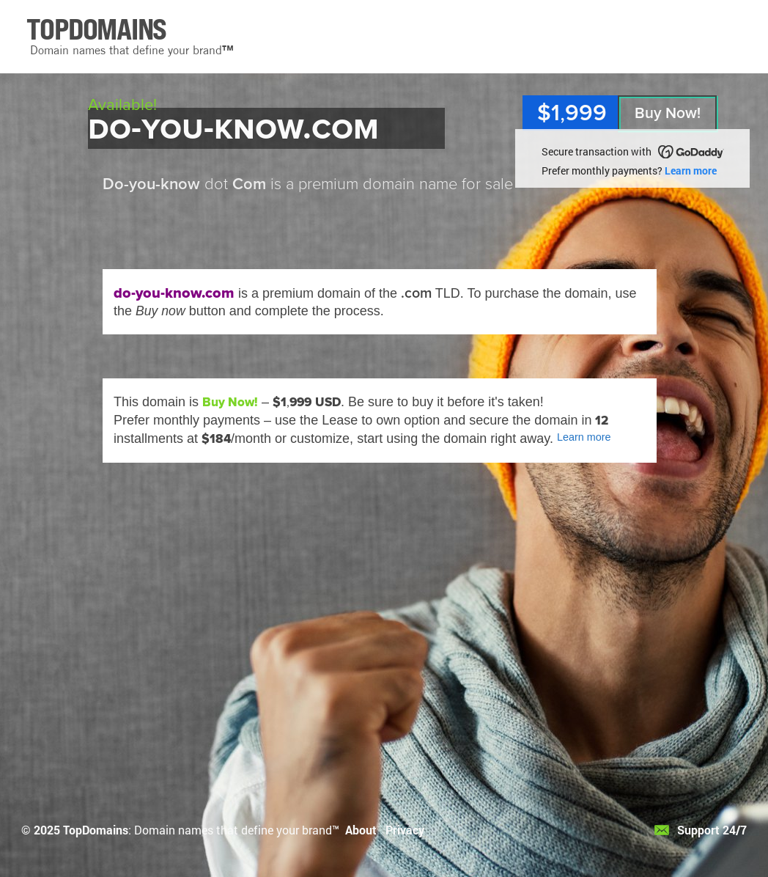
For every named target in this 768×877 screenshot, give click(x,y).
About (361, 829)
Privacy (404, 829)
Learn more (691, 170)
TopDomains (95, 829)
